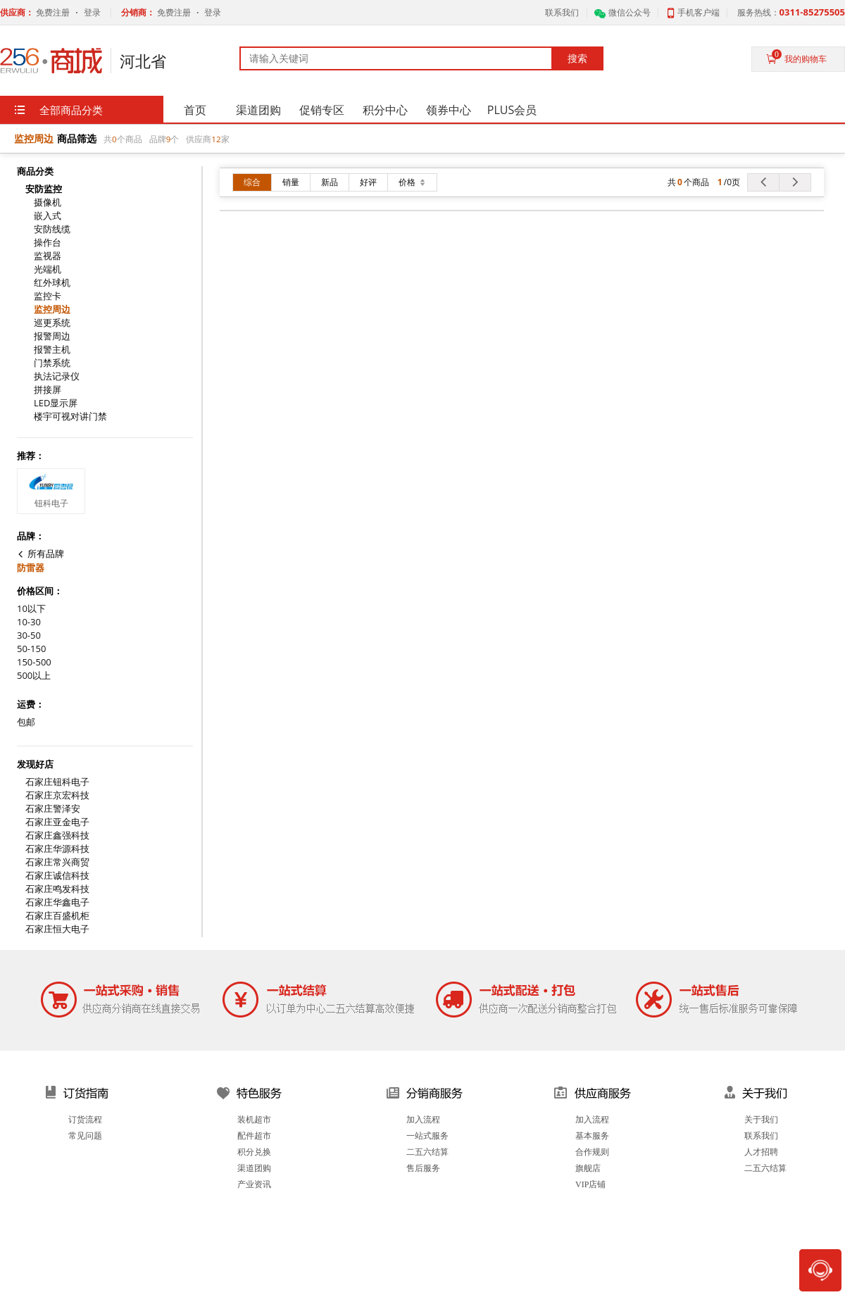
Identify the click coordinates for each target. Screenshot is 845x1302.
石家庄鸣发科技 (57, 889)
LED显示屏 (55, 403)
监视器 (47, 256)
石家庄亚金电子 (57, 822)
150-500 (34, 662)
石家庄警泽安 (52, 808)
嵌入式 (47, 216)
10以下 (31, 608)
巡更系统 (52, 323)
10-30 (29, 622)
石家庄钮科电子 (57, 782)
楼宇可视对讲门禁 (70, 416)
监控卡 (47, 296)
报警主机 (52, 349)
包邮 (26, 722)
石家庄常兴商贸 (57, 862)
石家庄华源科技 (57, 849)
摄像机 (47, 202)
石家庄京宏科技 (57, 795)
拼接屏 (47, 389)
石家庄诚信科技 (57, 875)
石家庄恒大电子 (57, 929)
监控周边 (52, 309)
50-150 (31, 649)
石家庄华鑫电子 (57, 902)
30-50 (29, 635)
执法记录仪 (57, 376)
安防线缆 (52, 229)
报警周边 (52, 336)
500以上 (34, 675)
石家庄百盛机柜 (57, 915)
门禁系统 (52, 363)
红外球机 (52, 282)
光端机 (47, 269)
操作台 (47, 242)
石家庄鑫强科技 (57, 835)
